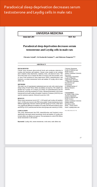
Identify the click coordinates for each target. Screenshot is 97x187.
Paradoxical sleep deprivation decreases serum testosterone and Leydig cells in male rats (42, 9)
